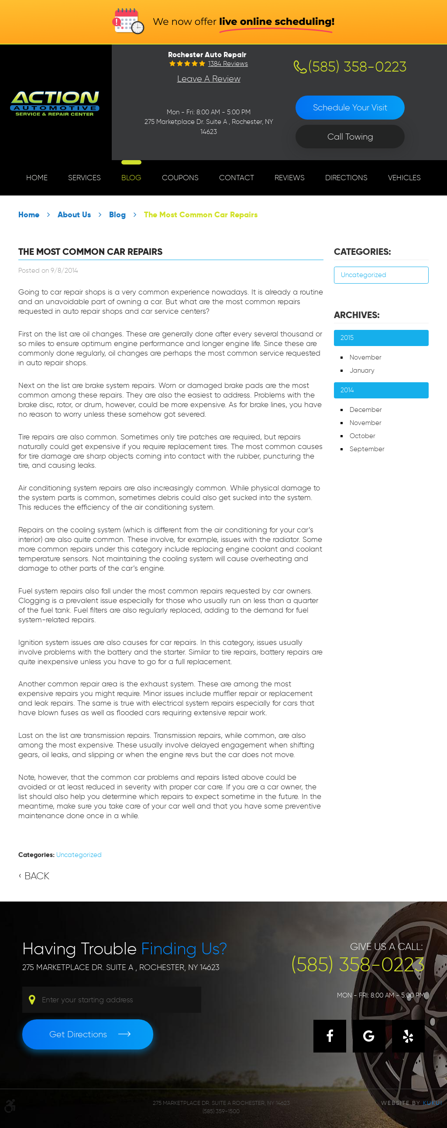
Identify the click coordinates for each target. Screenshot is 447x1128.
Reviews (290, 177)
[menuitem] (37, 178)
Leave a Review (209, 78)
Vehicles (404, 177)
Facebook (329, 1036)
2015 (347, 338)
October (362, 436)
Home (37, 177)
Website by (412, 1102)
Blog (131, 177)
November (366, 357)
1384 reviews (228, 64)
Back (36, 876)
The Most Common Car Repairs (201, 214)
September (367, 449)
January (362, 370)
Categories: (362, 251)
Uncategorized (79, 855)
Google (369, 1036)
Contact (236, 177)
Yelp (408, 1036)
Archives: (357, 315)
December (366, 410)
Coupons (180, 177)
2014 (347, 390)
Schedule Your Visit (350, 107)
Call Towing (350, 136)
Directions (346, 177)
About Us (74, 214)
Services (84, 177)
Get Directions (78, 1034)
